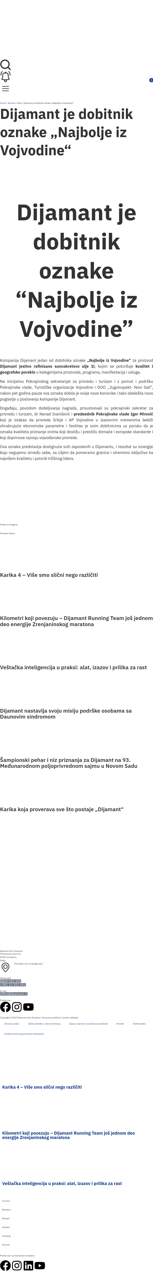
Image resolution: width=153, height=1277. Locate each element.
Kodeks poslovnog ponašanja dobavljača (24, 1033)
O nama (6, 1200)
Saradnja (6, 1236)
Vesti (19, 103)
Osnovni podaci (11, 1023)
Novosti (11, 103)
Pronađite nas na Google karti (28, 963)
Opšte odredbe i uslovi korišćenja (44, 1023)
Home (3, 103)
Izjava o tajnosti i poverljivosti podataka (88, 1023)
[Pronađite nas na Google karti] (5, 967)
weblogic (74, 1017)
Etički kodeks (139, 1023)
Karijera (6, 1227)
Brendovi (6, 1209)
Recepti (6, 1218)
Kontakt (120, 1023)
